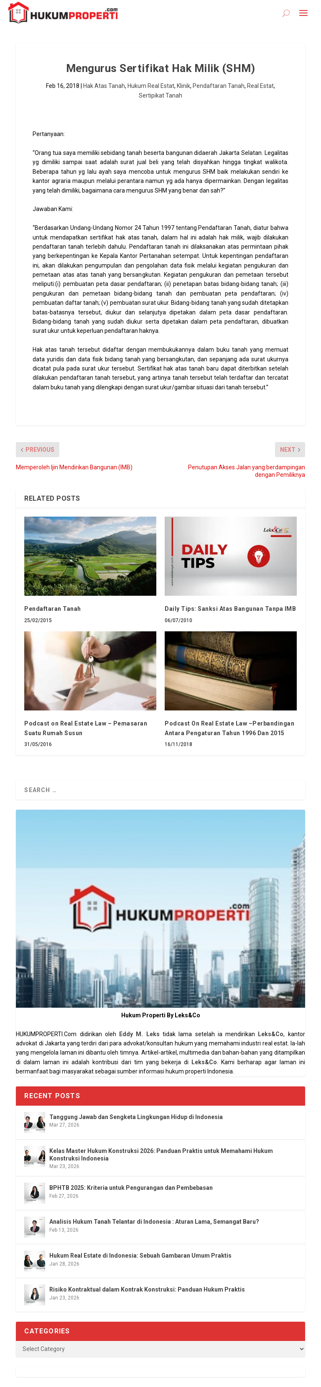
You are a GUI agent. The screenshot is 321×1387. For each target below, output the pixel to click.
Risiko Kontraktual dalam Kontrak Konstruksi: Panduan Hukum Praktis (147, 1289)
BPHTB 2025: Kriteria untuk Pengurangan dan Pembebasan (131, 1187)
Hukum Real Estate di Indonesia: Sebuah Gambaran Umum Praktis (140, 1255)
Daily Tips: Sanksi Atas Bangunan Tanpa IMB (230, 608)
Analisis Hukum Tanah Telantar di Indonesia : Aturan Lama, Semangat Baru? (154, 1221)
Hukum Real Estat (150, 85)
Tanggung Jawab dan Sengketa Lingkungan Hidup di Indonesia (136, 1117)
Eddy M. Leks (139, 1034)
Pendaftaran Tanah (219, 85)
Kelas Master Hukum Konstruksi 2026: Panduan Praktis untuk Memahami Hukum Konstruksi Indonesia (161, 1155)
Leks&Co (270, 1034)
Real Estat (260, 85)
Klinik (183, 85)
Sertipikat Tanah (160, 95)
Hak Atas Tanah (104, 85)
